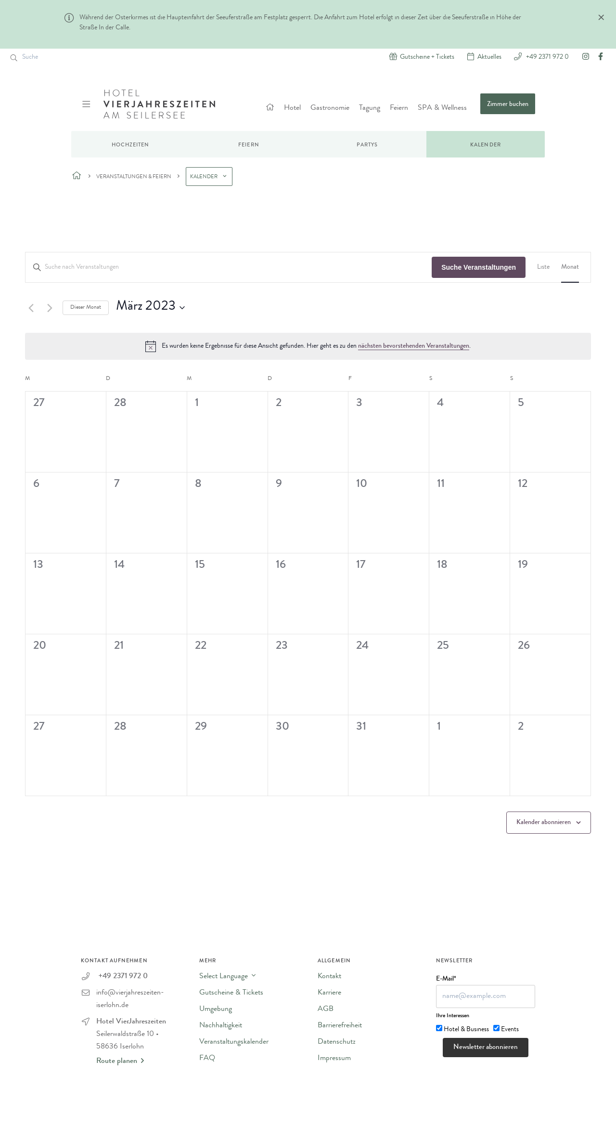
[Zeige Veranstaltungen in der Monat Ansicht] (570, 267)
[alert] (308, 346)
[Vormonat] (31, 308)
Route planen (120, 1061)
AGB (326, 1009)
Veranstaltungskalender (234, 1042)
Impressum (334, 1058)
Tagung (369, 108)
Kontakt (329, 977)
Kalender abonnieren (543, 822)
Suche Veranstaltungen (478, 267)
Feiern (399, 108)
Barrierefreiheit (340, 1026)
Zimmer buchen (507, 104)
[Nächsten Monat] (49, 308)
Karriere (329, 993)
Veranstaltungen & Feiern (133, 177)
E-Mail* (446, 979)
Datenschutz (337, 1042)
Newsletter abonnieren (485, 1047)
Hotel (292, 108)
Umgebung (215, 1009)
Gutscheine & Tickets (231, 993)
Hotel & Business (466, 1029)
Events (510, 1029)
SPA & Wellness (442, 108)
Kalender (485, 145)
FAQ (207, 1058)
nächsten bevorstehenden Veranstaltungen (413, 346)
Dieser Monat (85, 308)
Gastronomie (329, 108)
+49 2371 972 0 (547, 56)
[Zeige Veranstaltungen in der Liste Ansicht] (543, 267)
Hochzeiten (131, 145)
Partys (367, 145)
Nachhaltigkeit (220, 1026)
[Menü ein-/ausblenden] (87, 104)
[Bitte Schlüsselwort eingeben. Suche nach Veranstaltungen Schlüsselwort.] (229, 267)
